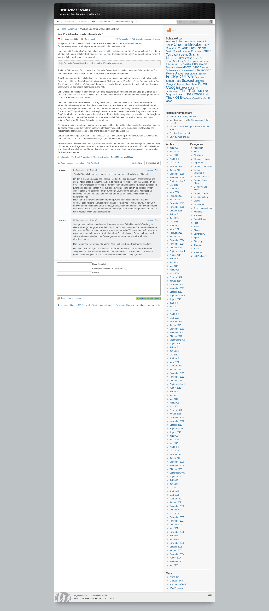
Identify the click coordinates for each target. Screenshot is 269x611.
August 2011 (175, 388)
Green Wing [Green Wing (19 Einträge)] (185, 58)
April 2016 (174, 188)
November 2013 (177, 288)
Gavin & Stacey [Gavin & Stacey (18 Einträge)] (180, 54)
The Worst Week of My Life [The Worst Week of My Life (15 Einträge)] (194, 98)
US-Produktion (200, 256)
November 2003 (177, 561)
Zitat (156, 170)
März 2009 (174, 495)
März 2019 (174, 163)
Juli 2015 (174, 214)
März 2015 (174, 229)
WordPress (63, 597)
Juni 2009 (174, 484)
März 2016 (174, 192)
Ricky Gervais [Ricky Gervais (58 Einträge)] (181, 76)
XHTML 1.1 (99, 598)
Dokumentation (201, 197)
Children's (198, 155)
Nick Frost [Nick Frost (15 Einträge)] (176, 70)
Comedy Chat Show (203, 166)
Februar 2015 (176, 233)
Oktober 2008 (176, 510)
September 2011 (177, 384)
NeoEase (85, 598)
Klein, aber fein (189, 116)
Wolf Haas (128, 157)
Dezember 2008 (177, 506)
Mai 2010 (174, 443)
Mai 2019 (174, 155)
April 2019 (174, 159)
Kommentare (124, 39)
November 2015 (177, 207)
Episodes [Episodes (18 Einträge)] (196, 51)
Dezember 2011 (177, 373)
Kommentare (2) (152, 163)
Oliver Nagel (69, 22)
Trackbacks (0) (137, 163)
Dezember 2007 (177, 517)
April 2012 (174, 358)
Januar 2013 (175, 325)
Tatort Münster (117, 157)
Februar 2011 (176, 410)
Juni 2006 (174, 539)
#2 (96, 220)
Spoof (196, 238)
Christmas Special (202, 159)
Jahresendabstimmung (204, 208)
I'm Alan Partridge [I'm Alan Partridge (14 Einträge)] (200, 58)
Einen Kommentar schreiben (148, 39)
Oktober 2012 (176, 336)
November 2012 (177, 332)
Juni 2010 (174, 440)
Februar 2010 (176, 454)
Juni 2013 (174, 307)
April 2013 (174, 314)
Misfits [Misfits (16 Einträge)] (179, 67)
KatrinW (63, 220)
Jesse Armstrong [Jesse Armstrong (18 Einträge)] (175, 61)
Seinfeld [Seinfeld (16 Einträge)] (201, 77)
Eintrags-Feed (176, 581)
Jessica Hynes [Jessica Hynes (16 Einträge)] (191, 61)
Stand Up (198, 241)
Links (93, 22)
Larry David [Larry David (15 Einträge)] (183, 64)
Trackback (95, 163)
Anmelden (174, 577)
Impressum (105, 22)
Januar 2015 (175, 236)
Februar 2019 (176, 166)
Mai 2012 (174, 355)
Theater (197, 245)
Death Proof (80, 157)
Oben (210, 595)
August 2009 (175, 476)
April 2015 (174, 225)
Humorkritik (199, 204)
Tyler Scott (174, 116)
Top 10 (197, 248)
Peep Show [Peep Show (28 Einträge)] (174, 73)
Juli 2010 (174, 436)
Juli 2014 (174, 258)
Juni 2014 (174, 262)
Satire (196, 226)
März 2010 (174, 450)
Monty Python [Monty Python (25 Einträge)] (191, 67)
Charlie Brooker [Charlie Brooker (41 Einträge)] (188, 44)
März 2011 (174, 406)
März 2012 (174, 362)
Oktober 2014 (176, 247)
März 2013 (174, 318)
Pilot (196, 223)
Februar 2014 (176, 277)
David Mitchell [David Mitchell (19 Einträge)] (173, 51)
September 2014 (177, 251)
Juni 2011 (174, 395)
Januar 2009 (175, 502)
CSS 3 (111, 598)
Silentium (106, 157)
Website (95, 273)
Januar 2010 (175, 458)
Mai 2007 (174, 528)
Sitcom (197, 230)
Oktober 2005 (176, 547)
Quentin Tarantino (93, 157)
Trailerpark (199, 252)
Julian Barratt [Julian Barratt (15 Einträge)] (171, 64)
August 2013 (175, 299)
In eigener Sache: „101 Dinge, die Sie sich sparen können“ (87, 305)
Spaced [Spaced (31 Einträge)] (188, 80)
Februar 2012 (176, 366)
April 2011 (174, 403)
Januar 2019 (175, 170)
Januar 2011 (175, 414)
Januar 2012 (175, 369)
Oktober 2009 (176, 469)
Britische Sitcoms (74, 10)
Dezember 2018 (177, 174)
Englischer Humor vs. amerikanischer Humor (136, 305)
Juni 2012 (174, 351)
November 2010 (177, 421)
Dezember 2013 (177, 284)
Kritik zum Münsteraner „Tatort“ (120, 51)
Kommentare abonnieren (71, 298)
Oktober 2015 (176, 211)
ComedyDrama (201, 193)
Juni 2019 (174, 151)
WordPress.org (176, 588)
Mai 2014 (174, 266)
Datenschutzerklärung (124, 22)
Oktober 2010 (176, 425)
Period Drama (200, 219)
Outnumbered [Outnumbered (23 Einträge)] (202, 70)
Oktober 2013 (176, 292)
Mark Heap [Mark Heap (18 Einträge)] (194, 64)
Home (58, 21)
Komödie (198, 212)
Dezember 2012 (177, 329)
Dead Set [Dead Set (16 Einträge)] (186, 51)
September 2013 (177, 296)
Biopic (197, 151)
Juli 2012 (174, 347)
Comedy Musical (201, 176)
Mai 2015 (174, 222)
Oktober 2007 (176, 524)
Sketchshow (199, 234)
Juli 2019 (174, 148)
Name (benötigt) (99, 264)
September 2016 (177, 181)
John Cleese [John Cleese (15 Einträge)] (203, 61)
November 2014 (177, 244)
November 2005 (177, 543)
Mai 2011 (174, 399)
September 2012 (177, 340)
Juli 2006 (174, 535)
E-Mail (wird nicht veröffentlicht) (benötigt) (109, 268)
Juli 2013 (174, 303)
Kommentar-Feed (178, 584)
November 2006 (177, 532)
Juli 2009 (174, 480)
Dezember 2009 (177, 462)
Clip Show (198, 163)
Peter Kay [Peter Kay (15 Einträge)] (202, 74)
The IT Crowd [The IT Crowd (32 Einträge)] (191, 91)
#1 (96, 170)
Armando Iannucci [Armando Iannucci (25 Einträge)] (178, 41)
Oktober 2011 (176, 380)
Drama (197, 201)
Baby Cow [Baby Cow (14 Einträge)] (195, 42)
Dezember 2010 (177, 417)
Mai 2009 (174, 487)
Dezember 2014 (177, 240)
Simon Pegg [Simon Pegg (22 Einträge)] (173, 80)
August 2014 (175, 255)
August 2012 (175, 343)
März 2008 (174, 513)
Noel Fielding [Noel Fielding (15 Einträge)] (187, 70)
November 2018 (177, 177)
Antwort (150, 170)
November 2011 (177, 377)
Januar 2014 (175, 281)
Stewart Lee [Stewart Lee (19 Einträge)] (187, 88)
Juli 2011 (174, 391)
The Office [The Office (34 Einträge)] (193, 94)
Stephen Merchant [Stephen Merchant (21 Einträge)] (186, 84)
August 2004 (175, 558)
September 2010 (177, 428)
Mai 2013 (174, 310)
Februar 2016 (176, 196)
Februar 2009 (176, 499)
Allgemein (72, 29)
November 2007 (177, 521)
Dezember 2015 (177, 203)
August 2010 (175, 432)
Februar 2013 (176, 321)
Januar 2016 (175, 199)
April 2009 (174, 491)
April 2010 (174, 447)
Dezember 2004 (177, 554)
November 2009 (177, 465)
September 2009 (177, 473)
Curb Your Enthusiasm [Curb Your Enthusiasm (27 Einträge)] (189, 48)
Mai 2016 (174, 185)
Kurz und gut (184, 133)
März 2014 (174, 273)
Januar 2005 (175, 550)
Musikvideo (199, 215)
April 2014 (174, 270)
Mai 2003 (174, 565)
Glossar (82, 22)
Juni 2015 (174, 218)
